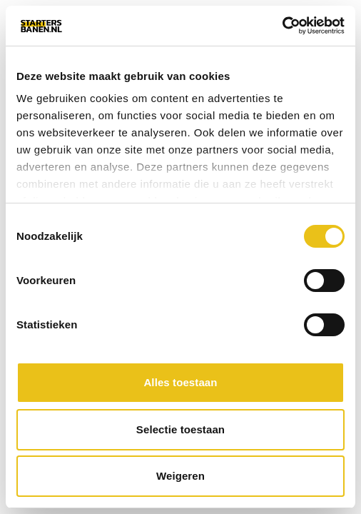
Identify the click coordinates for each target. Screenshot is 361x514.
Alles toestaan (180, 382)
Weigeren (180, 476)
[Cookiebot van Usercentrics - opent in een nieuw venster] (282, 25)
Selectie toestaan (180, 429)
